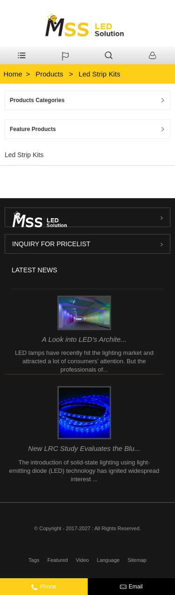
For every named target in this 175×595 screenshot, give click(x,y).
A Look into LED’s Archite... (84, 339)
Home (13, 74)
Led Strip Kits (99, 74)
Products (49, 74)
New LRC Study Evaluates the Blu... (84, 448)
